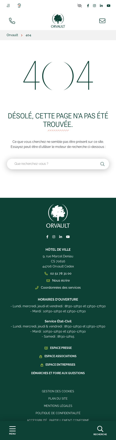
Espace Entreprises (60, 364)
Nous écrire (58, 280)
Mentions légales (58, 405)
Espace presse (61, 347)
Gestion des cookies (58, 391)
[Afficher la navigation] (12, 430)
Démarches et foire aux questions (58, 373)
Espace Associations (61, 356)
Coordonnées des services (58, 287)
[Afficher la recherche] (100, 430)
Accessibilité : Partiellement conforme (58, 420)
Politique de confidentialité (58, 413)
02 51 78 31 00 (58, 273)
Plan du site (58, 398)
